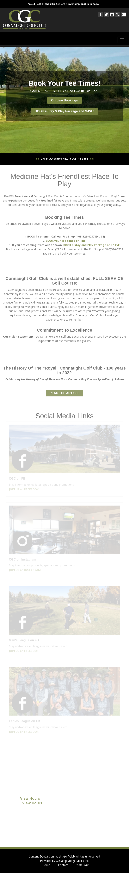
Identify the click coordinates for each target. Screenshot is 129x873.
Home (46, 865)
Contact (63, 865)
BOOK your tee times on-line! (66, 240)
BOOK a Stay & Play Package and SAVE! (64, 111)
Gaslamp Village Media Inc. (72, 861)
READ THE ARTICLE (65, 392)
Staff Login (82, 865)
